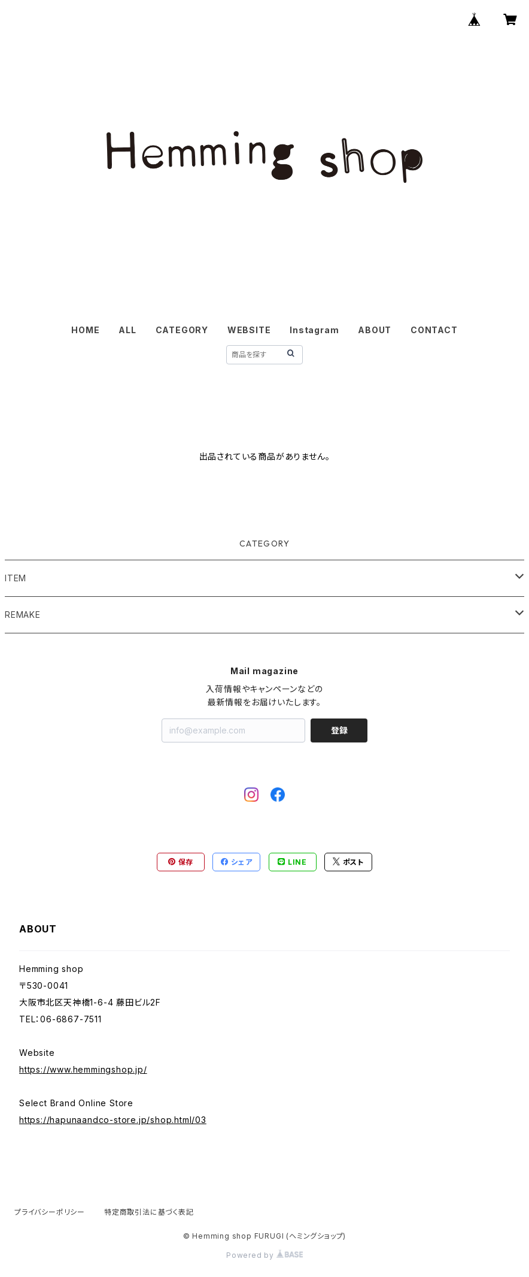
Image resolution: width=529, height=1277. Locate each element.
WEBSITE (249, 330)
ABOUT (374, 330)
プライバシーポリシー (49, 1211)
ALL (127, 330)
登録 (339, 730)
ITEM (15, 578)
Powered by (264, 1255)
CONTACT (434, 330)
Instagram (314, 330)
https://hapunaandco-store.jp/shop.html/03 (112, 1120)
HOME (85, 330)
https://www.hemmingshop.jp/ (83, 1069)
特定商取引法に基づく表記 (149, 1211)
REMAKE (23, 614)
